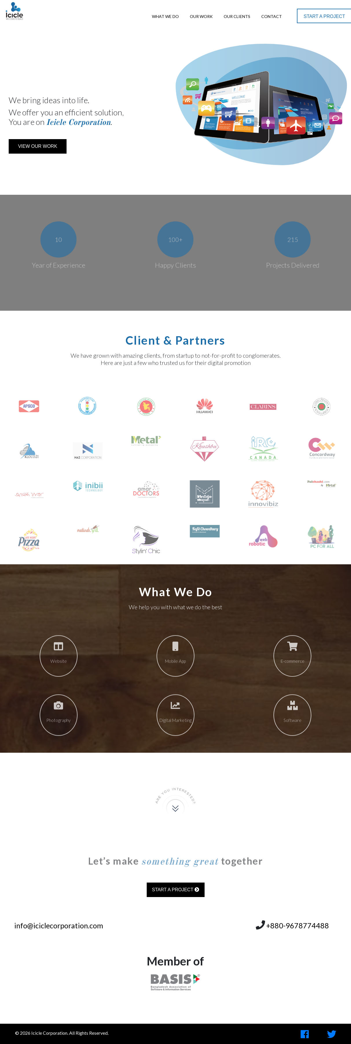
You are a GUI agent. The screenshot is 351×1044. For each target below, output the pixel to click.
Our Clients (237, 16)
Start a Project (324, 16)
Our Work (201, 16)
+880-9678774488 (297, 925)
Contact (271, 16)
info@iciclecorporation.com (58, 925)
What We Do (165, 16)
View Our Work (37, 146)
